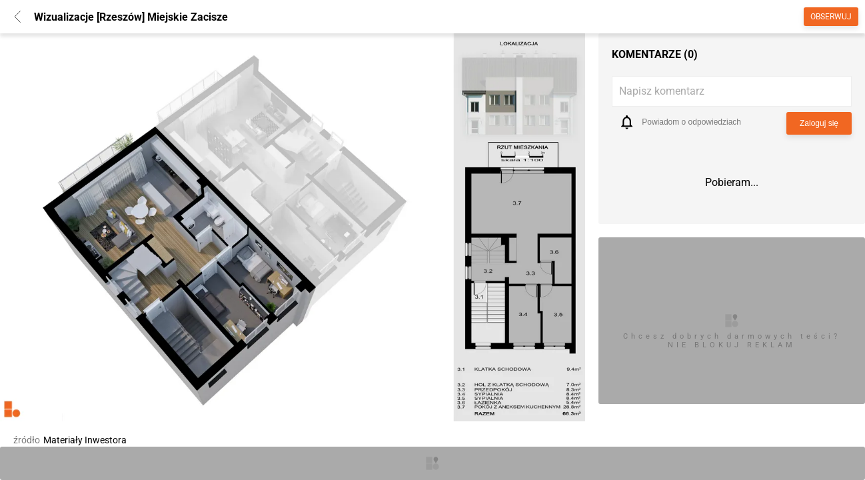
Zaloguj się (819, 123)
